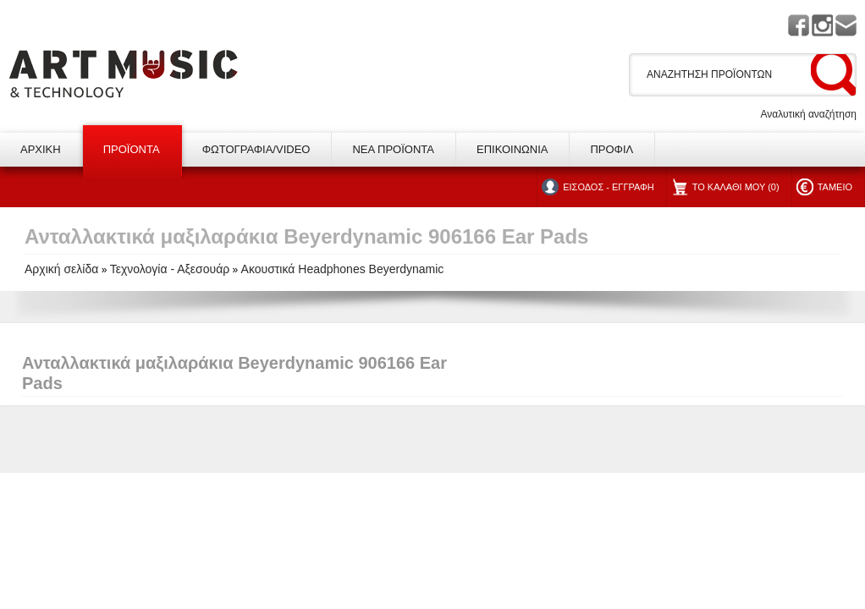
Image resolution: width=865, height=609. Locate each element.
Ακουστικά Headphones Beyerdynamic (342, 269)
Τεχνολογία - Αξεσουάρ (170, 269)
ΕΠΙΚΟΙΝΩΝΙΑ (512, 149)
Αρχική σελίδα (61, 269)
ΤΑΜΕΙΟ (835, 187)
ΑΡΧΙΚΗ (40, 149)
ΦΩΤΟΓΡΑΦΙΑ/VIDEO (256, 149)
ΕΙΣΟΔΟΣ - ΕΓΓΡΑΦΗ (608, 187)
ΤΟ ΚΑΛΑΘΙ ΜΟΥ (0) (736, 187)
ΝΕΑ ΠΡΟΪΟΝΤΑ (393, 149)
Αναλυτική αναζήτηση (808, 114)
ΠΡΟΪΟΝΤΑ (131, 149)
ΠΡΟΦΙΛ (611, 149)
